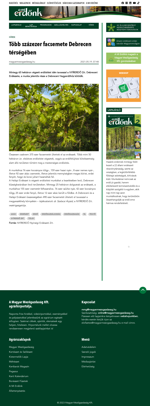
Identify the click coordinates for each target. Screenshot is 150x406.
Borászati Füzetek (18, 381)
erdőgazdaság (71, 214)
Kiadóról (13, 3)
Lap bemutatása (31, 26)
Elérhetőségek (54, 3)
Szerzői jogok (89, 352)
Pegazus (13, 371)
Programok (46, 25)
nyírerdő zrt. (17, 218)
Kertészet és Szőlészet (20, 352)
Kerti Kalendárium (18, 376)
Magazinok (25, 3)
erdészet (24, 214)
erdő (35, 214)
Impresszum (88, 356)
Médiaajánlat (38, 3)
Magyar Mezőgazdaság (21, 347)
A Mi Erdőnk (92, 3)
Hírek (91, 25)
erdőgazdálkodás (51, 214)
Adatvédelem (89, 347)
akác (13, 214)
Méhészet (14, 361)
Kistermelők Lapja (18, 356)
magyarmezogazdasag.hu (22, 61)
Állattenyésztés (17, 391)
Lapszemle (16, 25)
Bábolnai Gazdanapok (73, 3)
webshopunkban (129, 316)
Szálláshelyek (61, 25)
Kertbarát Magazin (19, 366)
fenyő (93, 214)
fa (84, 214)
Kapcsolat (76, 25)
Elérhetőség (88, 366)
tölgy (31, 218)
